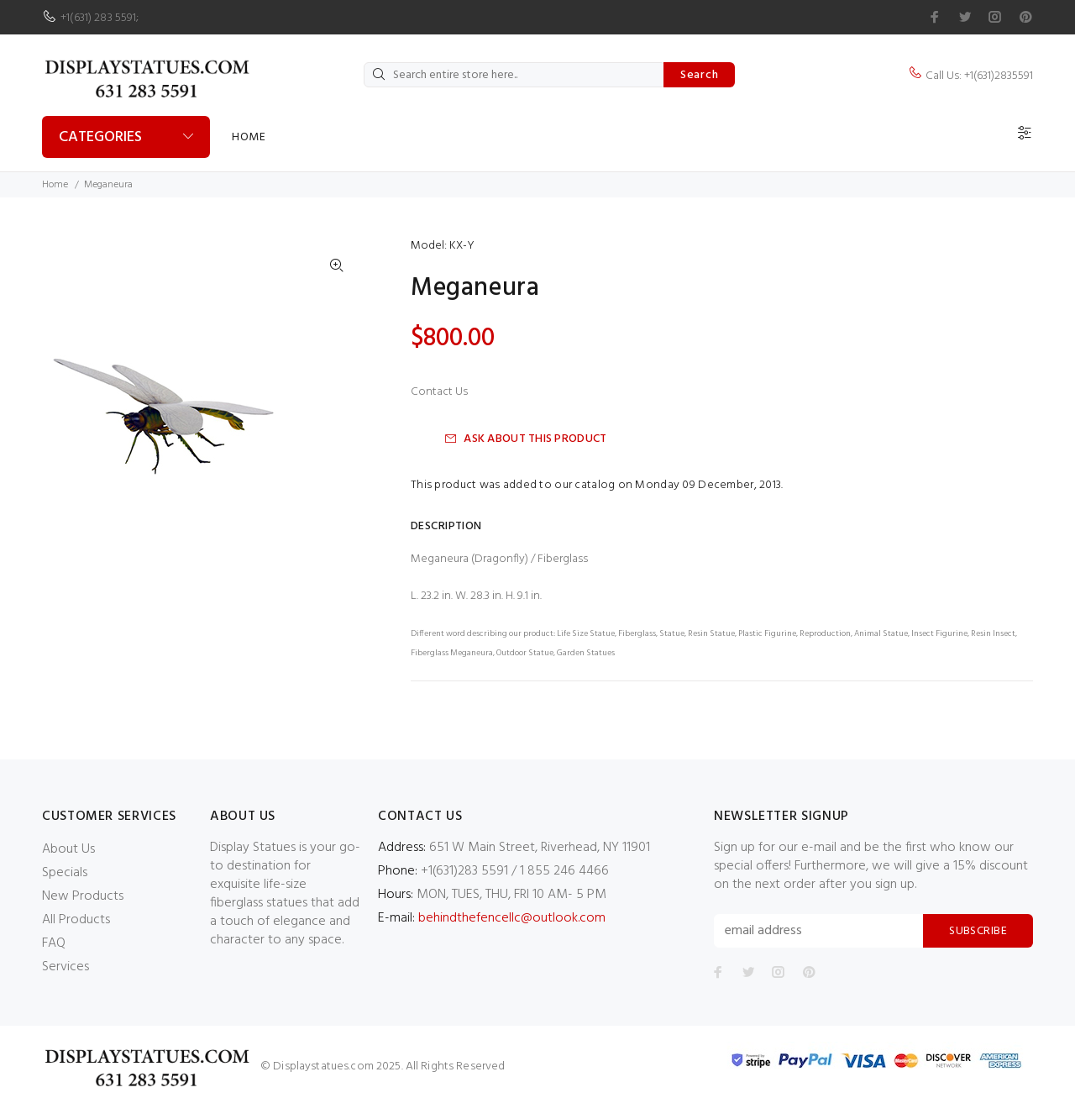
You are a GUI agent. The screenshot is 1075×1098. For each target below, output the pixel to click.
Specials (64, 873)
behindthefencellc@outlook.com (512, 918)
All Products (76, 920)
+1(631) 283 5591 (98, 18)
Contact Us (439, 392)
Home (248, 137)
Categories (100, 137)
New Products (82, 896)
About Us (68, 849)
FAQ (54, 943)
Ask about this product (525, 439)
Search (699, 75)
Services (65, 967)
